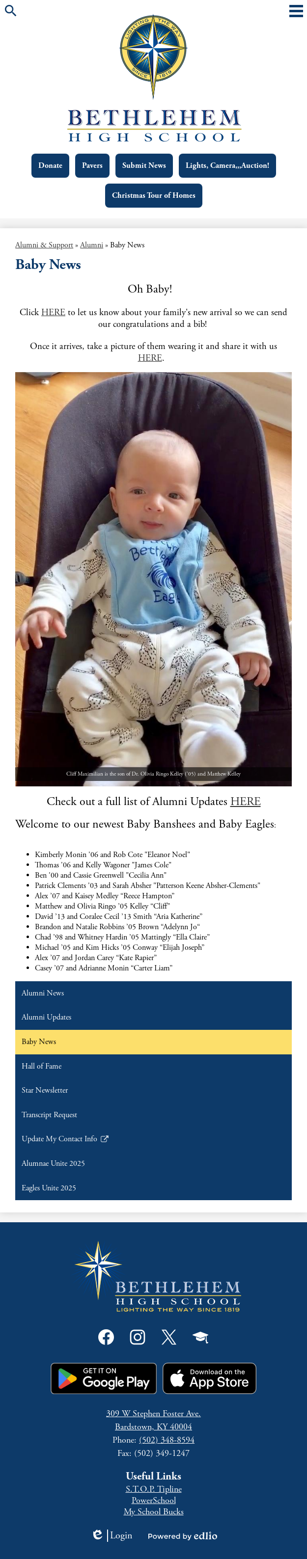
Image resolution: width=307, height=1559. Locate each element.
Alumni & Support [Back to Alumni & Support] (44, 245)
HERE (53, 313)
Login (111, 1536)
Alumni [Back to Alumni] (91, 245)
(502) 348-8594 (167, 1440)
